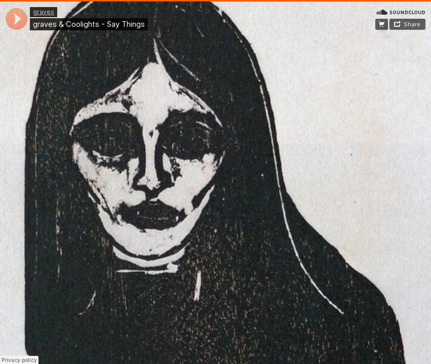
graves (43, 12)
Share (412, 24)
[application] (16, 19)
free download (381, 24)
